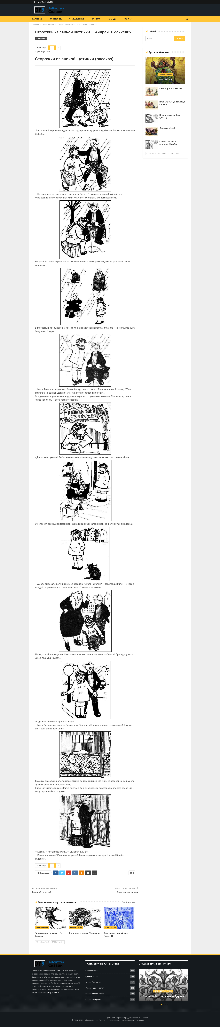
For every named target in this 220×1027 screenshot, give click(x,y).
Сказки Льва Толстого (95, 988)
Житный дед (165, 79)
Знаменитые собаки (127, 892)
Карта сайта (53, 992)
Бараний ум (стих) (41, 892)
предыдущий (42, 942)
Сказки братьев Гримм (163, 991)
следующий (58, 942)
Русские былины (165, 75)
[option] (163, 986)
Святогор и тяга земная (170, 88)
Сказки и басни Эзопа (94, 994)
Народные (37, 19)
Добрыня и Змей (167, 128)
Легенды (112, 19)
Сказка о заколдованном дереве (163, 996)
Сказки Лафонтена (93, 982)
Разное (127, 19)
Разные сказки (41, 38)
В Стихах (96, 19)
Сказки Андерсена (93, 999)
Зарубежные (56, 19)
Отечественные (76, 19)
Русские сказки (91, 976)
